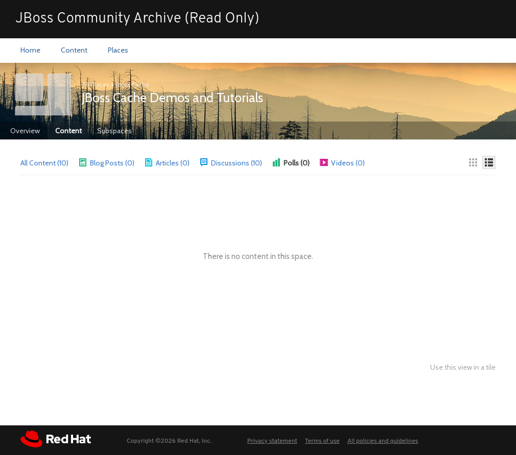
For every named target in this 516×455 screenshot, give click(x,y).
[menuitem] (30, 50)
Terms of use (322, 441)
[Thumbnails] (473, 162)
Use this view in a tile (463, 367)
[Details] (489, 162)
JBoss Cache (132, 84)
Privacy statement (272, 441)
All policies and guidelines (382, 441)
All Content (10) (44, 162)
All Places (95, 84)
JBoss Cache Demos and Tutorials (172, 97)
